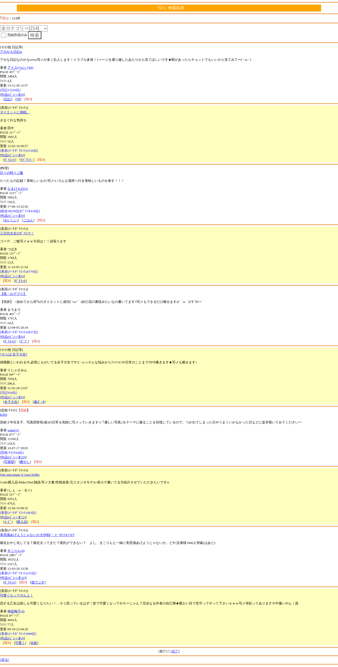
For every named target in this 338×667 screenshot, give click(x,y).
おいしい (11, 220)
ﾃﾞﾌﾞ (24, 341)
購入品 (22, 522)
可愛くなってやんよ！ (16, 595)
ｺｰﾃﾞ (7, 522)
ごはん (28, 220)
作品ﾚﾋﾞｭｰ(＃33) (13, 457)
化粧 (34, 643)
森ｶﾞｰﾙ (39, 402)
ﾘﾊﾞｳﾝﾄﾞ (27, 160)
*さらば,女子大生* (13, 354)
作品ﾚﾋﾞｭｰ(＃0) (12, 95)
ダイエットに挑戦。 (15, 112)
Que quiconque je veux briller (20, 475)
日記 (7, 99)
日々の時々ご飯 (11, 173)
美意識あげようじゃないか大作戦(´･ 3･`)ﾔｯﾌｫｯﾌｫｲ (37, 535)
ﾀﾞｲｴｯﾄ (9, 160)
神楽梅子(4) (15, 611)
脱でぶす (38, 582)
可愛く (20, 643)
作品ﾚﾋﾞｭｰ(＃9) (12, 397)
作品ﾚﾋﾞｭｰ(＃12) (13, 517)
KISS (3, 414)
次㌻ (175, 651)
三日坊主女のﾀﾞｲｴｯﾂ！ (17, 233)
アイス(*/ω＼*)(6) (20, 67)
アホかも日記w (11, 52)
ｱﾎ (18, 99)
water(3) (13, 430)
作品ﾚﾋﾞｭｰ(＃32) (13, 578)
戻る (4, 660)
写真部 (9, 462)
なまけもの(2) (17, 188)
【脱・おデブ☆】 (13, 294)
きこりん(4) (15, 551)
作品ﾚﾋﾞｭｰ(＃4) (12, 638)
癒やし (25, 462)
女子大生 (11, 402)
